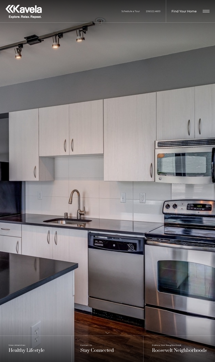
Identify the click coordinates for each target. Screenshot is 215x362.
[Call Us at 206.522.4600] (153, 11)
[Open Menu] (206, 11)
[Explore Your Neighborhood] (179, 349)
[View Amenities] (36, 349)
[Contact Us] (107, 349)
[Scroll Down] (107, 332)
